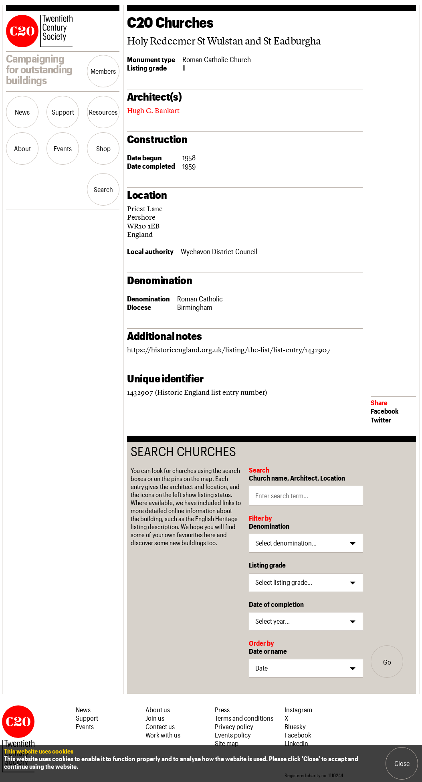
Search (103, 189)
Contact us (160, 726)
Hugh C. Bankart (153, 110)
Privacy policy (234, 726)
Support (63, 112)
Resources (103, 112)
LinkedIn (296, 743)
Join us (154, 718)
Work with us (162, 735)
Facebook (384, 411)
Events (63, 148)
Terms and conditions (244, 718)
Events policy (233, 735)
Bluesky (295, 726)
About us (157, 709)
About (22, 148)
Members (103, 71)
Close (402, 763)
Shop (103, 148)
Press (222, 709)
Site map (226, 743)
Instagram (298, 709)
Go (387, 662)
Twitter (381, 420)
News (22, 112)
